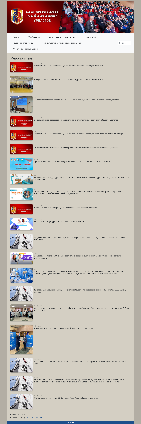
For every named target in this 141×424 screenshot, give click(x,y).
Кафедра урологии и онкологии (62, 37)
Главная (16, 37)
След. (32, 417)
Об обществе (34, 37)
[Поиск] (124, 43)
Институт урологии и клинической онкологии (61, 43)
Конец (39, 417)
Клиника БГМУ (90, 37)
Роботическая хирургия (23, 43)
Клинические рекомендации (25, 49)
